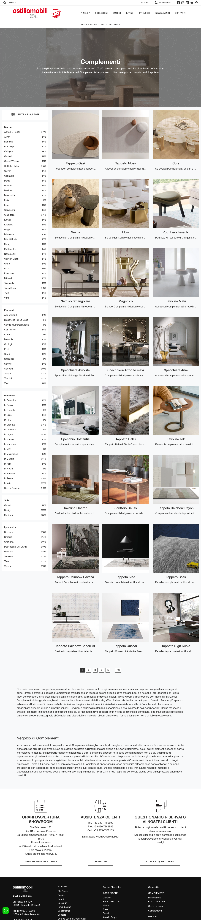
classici (8, 505)
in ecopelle (9, 410)
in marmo (9, 439)
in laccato (9, 425)
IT (142, 2)
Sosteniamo (64, 911)
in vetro (8, 483)
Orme (7, 264)
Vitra (6, 298)
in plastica (9, 473)
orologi (8, 344)
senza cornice (11, 488)
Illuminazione (154, 897)
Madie (106, 905)
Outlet (117, 13)
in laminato (10, 430)
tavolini (8, 378)
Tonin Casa (10, 288)
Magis (7, 229)
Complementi (114, 24)
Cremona (9, 542)
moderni (8, 515)
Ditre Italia (9, 195)
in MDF (7, 449)
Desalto (8, 186)
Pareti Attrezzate (112, 901)
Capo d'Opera (11, 161)
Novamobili (10, 254)
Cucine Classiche (112, 887)
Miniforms (9, 234)
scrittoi (8, 364)
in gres (8, 415)
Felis (6, 200)
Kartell (7, 220)
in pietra (8, 469)
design (7, 510)
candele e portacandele (16, 325)
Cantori (8, 156)
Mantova (8, 552)
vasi (6, 383)
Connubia (9, 176)
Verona (7, 566)
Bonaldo (8, 142)
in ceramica (10, 400)
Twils (6, 293)
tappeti (8, 373)
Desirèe (8, 190)
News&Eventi (162, 13)
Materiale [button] (9, 395)
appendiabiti (10, 315)
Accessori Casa (97, 24)
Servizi (61, 895)
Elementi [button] (9, 310)
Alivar (7, 137)
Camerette (153, 887)
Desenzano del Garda (15, 547)
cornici (7, 334)
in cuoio (8, 405)
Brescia (8, 537)
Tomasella (9, 283)
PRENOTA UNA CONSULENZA (41, 862)
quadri (7, 354)
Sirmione (8, 556)
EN (147, 2)
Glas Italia (9, 215)
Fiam (6, 205)
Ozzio (7, 268)
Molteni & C (10, 249)
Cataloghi (144, 13)
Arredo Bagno (110, 917)
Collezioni (101, 13)
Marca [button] (8, 127)
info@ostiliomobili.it (30, 914)
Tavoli (106, 913)
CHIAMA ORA (100, 862)
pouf (6, 349)
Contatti (180, 13)
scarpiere (9, 359)
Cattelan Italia (11, 166)
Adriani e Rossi (12, 132)
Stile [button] (6, 500)
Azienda (85, 13)
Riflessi (8, 278)
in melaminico (11, 454)
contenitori (10, 329)
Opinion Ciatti (11, 259)
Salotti (106, 909)
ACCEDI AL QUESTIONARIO (160, 862)
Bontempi (9, 146)
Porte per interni (156, 901)
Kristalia (8, 225)
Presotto (9, 273)
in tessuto (9, 478)
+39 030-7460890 (26, 911)
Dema (7, 181)
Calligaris (9, 151)
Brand (129, 13)
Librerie (107, 897)
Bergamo (9, 532)
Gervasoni (9, 210)
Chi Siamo (63, 891)
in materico (10, 444)
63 (118, 670)
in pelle (7, 464)
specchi (8, 368)
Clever (7, 171)
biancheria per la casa (16, 320)
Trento (7, 561)
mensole (8, 339)
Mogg (7, 244)
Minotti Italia (10, 239)
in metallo (9, 459)
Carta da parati (156, 906)
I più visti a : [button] (10, 527)
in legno (8, 434)
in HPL (7, 420)
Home (84, 24)
